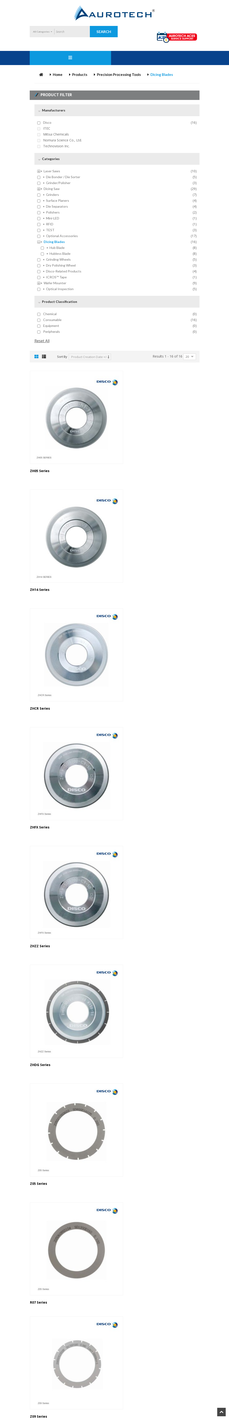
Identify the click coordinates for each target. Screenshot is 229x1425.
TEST (50, 230)
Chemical (50, 314)
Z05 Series (38, 778)
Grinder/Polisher (58, 183)
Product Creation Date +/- (89, 357)
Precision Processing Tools (119, 74)
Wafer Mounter (55, 283)
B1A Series (127, 884)
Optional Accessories (62, 236)
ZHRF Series (128, 1190)
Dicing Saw (52, 188)
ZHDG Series (128, 671)
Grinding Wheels (58, 259)
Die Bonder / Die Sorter (63, 177)
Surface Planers (57, 200)
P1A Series (39, 1394)
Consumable (52, 319)
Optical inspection (60, 289)
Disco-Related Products (63, 271)
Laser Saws (52, 171)
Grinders (52, 194)
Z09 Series (38, 884)
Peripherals (51, 331)
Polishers (53, 212)
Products (79, 74)
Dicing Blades (54, 241)
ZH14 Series (128, 458)
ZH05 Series (40, 458)
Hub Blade (57, 247)
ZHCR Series (40, 565)
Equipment (51, 325)
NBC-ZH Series (130, 1292)
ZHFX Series (128, 565)
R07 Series (127, 778)
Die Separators (57, 206)
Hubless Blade (60, 253)
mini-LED (52, 218)
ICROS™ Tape (56, 277)
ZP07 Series (128, 986)
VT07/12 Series (42, 1190)
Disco (47, 122)
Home (57, 74)
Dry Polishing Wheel (61, 265)
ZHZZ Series (40, 671)
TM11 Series (40, 1088)
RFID (49, 224)
